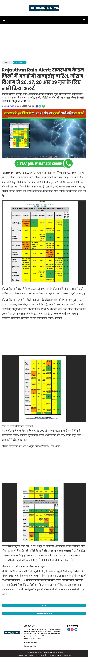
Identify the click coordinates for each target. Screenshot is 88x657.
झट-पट (44, 605)
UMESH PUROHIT (10, 106)
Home (6, 62)
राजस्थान (19, 62)
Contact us (29, 655)
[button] (4, 19)
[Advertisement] (44, 43)
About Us (29, 625)
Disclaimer (67, 655)
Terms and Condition (54, 655)
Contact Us (30, 642)
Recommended (44, 613)
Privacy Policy (39, 655)
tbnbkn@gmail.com (31, 645)
